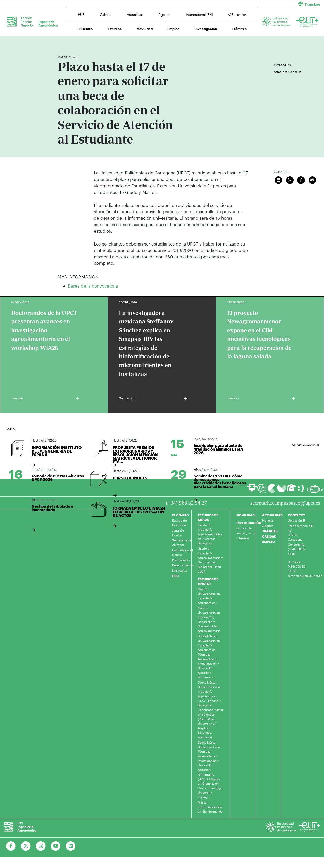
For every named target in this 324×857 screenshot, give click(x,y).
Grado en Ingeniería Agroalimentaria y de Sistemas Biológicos (210, 534)
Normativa (179, 570)
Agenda (164, 15)
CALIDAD (269, 536)
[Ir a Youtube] (56, 846)
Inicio (62, 42)
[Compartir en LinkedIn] (279, 179)
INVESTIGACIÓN (248, 523)
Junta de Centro (178, 532)
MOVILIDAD (245, 515)
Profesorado (181, 560)
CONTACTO (296, 515)
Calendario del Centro (182, 552)
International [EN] (199, 15)
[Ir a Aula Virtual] (291, 490)
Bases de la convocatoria (93, 285)
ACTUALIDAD (272, 515)
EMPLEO (268, 541)
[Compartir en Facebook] (301, 179)
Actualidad (135, 15)
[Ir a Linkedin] (71, 846)
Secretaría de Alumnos (181, 542)
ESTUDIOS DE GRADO (208, 517)
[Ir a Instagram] (41, 846)
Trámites (239, 29)
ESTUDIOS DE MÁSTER (208, 581)
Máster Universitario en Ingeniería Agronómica (209, 595)
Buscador (237, 15)
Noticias (268, 520)
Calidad (105, 15)
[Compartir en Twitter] (290, 179)
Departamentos (183, 565)
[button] (245, 4)
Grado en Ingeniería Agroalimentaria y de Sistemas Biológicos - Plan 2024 (210, 560)
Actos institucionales (287, 71)
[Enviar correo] (312, 179)
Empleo (173, 29)
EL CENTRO (180, 515)
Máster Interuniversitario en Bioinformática (210, 807)
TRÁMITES (270, 531)
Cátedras (242, 538)
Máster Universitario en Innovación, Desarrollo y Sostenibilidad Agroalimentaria (209, 619)
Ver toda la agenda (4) (305, 444)
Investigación (205, 29)
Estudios (115, 29)
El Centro (85, 29)
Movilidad (144, 29)
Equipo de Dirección (179, 523)
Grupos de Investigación (245, 530)
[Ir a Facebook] (11, 846)
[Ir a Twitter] (26, 846)
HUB (81, 15)
